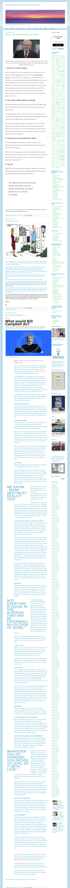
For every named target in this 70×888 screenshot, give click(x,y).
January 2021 (54, 564)
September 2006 (55, 795)
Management (54, 115)
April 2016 (54, 640)
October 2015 (54, 649)
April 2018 (54, 607)
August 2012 (54, 702)
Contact (29, 28)
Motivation (57, 120)
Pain (60, 124)
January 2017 (54, 629)
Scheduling (53, 145)
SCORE (54, 323)
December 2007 (55, 774)
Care (52, 66)
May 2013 (54, 688)
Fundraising (62, 98)
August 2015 (54, 651)
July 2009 (53, 752)
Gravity (53, 102)
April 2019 (54, 595)
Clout (60, 70)
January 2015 (54, 662)
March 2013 (54, 692)
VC (64, 162)
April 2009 (54, 757)
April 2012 (54, 709)
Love (61, 114)
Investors (53, 109)
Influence (63, 106)
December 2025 (55, 492)
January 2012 (54, 713)
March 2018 (54, 609)
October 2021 (54, 549)
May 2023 (54, 526)
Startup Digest (56, 194)
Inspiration (54, 107)
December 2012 (55, 696)
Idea (52, 106)
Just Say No (62, 110)
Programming (57, 136)
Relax (52, 141)
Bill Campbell (62, 59)
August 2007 (54, 779)
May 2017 (54, 623)
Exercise (53, 90)
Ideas (55, 106)
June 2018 (54, 604)
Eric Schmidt (17, 854)
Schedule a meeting (37, 28)
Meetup (54, 312)
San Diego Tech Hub (57, 181)
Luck (64, 114)
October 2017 (54, 617)
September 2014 (55, 668)
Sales (59, 144)
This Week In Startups (57, 199)
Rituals (61, 142)
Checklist (53, 70)
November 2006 (55, 791)
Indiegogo (55, 258)
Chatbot (53, 68)
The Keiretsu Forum (57, 267)
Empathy (59, 86)
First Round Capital (57, 255)
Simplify (63, 146)
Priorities (63, 131)
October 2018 (54, 599)
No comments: (19, 215)
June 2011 (54, 723)
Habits (57, 102)
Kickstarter (55, 260)
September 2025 (55, 493)
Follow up (63, 97)
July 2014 (53, 671)
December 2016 (55, 631)
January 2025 (54, 504)
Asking (59, 58)
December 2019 (55, 584)
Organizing (56, 124)
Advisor (63, 55)
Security (63, 145)
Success (53, 154)
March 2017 (54, 626)
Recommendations (55, 140)
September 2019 (55, 589)
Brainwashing (54, 63)
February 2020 (55, 581)
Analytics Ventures (56, 247)
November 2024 (55, 507)
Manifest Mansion (56, 208)
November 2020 (55, 567)
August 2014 (54, 670)
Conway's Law (62, 77)
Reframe (63, 140)
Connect (54, 183)
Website (61, 164)
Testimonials (55, 158)
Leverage (53, 114)
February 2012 (55, 712)
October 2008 (54, 763)
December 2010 (55, 732)
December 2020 (55, 565)
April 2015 (54, 657)
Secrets (60, 145)
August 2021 (54, 553)
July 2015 (53, 653)
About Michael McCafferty (61, 812)
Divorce (55, 84)
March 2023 (54, 528)
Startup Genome (54, 151)
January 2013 (54, 695)
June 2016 (54, 637)
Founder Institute (56, 184)
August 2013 (54, 685)
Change (63, 67)
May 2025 (54, 500)
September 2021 (55, 551)
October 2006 (54, 793)
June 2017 (54, 621)
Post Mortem (58, 131)
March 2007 (54, 785)
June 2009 (54, 754)
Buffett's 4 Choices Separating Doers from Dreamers (22, 34)
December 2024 (55, 506)
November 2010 (55, 734)
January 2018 (54, 612)
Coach (63, 70)
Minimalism (58, 119)
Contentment (54, 76)
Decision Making (57, 81)
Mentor (57, 118)
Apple (56, 58)
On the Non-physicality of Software (60, 823)
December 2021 (55, 546)
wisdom (63, 166)
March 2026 (54, 487)
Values (57, 162)
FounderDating (56, 236)
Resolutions (59, 141)
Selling (53, 146)
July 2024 (53, 510)
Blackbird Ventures (56, 253)
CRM (64, 79)
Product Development (57, 133)
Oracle (53, 124)
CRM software (54, 80)
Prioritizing (53, 132)
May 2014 (54, 674)
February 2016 (55, 643)
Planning (53, 128)
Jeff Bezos (54, 110)
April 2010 (54, 743)
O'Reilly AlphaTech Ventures (58, 261)
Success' (57, 154)
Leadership (54, 113)
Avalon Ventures (56, 252)
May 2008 (54, 768)
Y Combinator (55, 270)
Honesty (63, 105)
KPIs (60, 111)
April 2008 (54, 770)
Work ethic (55, 167)
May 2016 (54, 638)
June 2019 (54, 592)
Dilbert (53, 84)
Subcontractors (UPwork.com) (56, 238)
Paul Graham (55, 193)
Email (56, 86)
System (59, 155)
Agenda (57, 57)
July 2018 (53, 603)
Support (53, 155)
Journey (58, 110)
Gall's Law (54, 99)
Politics (53, 129)
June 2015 (54, 654)
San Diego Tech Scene (57, 310)
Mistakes (53, 120)
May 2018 (54, 606)
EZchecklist (54, 91)
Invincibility (57, 109)
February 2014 (55, 679)
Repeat (55, 141)
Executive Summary (60, 89)
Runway (53, 144)
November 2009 (55, 749)
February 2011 (55, 729)
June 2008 (54, 766)
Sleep (53, 147)
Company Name (62, 72)
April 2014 (54, 676)
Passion (63, 124)
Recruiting (60, 140)
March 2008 (54, 771)
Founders (53, 98)
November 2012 (55, 698)
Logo (59, 114)
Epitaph (57, 88)
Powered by (58, 48)
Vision (59, 163)
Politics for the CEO (11, 221)
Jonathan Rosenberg (20, 863)
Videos (56, 163)
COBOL (53, 71)
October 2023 (54, 520)
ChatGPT (58, 68)
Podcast (56, 128)
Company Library (55, 72)
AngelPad (55, 250)
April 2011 (54, 726)
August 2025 (54, 495)
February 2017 (55, 628)
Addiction (56, 55)
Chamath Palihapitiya (57, 67)
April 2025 (54, 501)
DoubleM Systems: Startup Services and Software (22, 5)
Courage (60, 79)
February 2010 (55, 746)
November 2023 (55, 518)
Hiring (64, 104)
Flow (56, 97)
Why (57, 166)
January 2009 (54, 760)
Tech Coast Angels (56, 265)
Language (63, 111)
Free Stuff (11, 28)
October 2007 (54, 777)
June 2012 (54, 706)
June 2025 (54, 498)
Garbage (57, 99)
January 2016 (54, 645)
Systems (63, 155)
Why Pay (59, 166)
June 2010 (54, 740)
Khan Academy (56, 189)
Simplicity (59, 146)
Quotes (63, 138)
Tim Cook (63, 158)
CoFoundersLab (56, 234)
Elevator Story (59, 85)
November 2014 (55, 665)
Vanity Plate (61, 162)
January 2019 (54, 598)
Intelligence (58, 107)
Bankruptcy (53, 59)
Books (57, 62)
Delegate (63, 81)
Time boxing (56, 159)
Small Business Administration (56, 321)
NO (56, 123)
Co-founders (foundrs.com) (58, 277)
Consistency (58, 75)
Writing (58, 167)
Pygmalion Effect (61, 137)
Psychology (63, 136)
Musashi (61, 120)
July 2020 (53, 573)
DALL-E (53, 81)
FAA (52, 94)
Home (60, 105)
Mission (63, 119)
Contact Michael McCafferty (60, 801)
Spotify (53, 150)
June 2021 (54, 556)
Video (53, 163)
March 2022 (54, 542)
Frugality (57, 98)
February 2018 (55, 610)
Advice (60, 55)
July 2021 (53, 554)
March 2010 (54, 745)
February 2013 (55, 693)
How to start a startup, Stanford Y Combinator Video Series (59, 179)
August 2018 (54, 601)
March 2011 (54, 727)
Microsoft (53, 119)
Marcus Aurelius (61, 115)
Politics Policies (11, 309)
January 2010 (54, 748)
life (55, 114)
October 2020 (54, 568)
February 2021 (55, 562)
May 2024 (54, 514)
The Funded (55, 198)
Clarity (57, 70)
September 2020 (55, 570)
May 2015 (54, 656)
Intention (63, 107)
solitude (63, 149)
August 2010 (54, 738)
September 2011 (55, 718)
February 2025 (55, 503)
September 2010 (55, 737)
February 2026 (55, 489)
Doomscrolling (62, 84)
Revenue (53, 142)
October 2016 (54, 632)
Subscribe (58, 45)
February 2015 (55, 660)
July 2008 (53, 765)
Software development (58, 149)
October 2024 (54, 509)
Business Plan (54, 64)
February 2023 (55, 529)
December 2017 (55, 614)
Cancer (63, 64)
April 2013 (54, 690)
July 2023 (53, 523)
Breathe (60, 63)
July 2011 (53, 721)
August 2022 (54, 537)
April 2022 (54, 540)
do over (58, 84)
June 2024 (54, 512)
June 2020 (54, 574)
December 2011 (55, 715)
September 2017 (55, 618)
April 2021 (54, 559)
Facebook (56, 94)
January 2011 (54, 731)
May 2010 (54, 741)
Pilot (57, 127)
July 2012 (53, 704)
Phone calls (54, 127)
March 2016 (54, 642)
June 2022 (54, 539)
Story (57, 153)
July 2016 (53, 635)
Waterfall (58, 164)
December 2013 (55, 682)
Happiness (53, 104)
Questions (54, 138)
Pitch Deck (62, 127)
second (57, 145)
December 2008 (55, 762)
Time (52, 159)
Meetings (53, 118)
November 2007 (55, 776)
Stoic (55, 153)
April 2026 (54, 486)
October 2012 (54, 699)
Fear (64, 94)
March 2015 (54, 659)
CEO (60, 66)
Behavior (57, 59)
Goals (63, 99)
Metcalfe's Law (62, 118)
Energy (63, 86)
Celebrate (57, 66)
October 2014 (54, 667)
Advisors (53, 57)
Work (52, 167)
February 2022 (55, 543)
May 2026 (54, 484)
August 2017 (54, 620)
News (54, 123)
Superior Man (62, 154)
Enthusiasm (53, 88)
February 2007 (55, 787)
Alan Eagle (17, 870)
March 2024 (54, 515)
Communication (61, 71)
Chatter (63, 68)
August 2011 (54, 720)
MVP (64, 120)
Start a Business (57, 150)
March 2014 (54, 678)
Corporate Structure (55, 79)
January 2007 (54, 788)
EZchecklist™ (54, 93)
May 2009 (54, 756)
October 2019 (54, 587)
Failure (60, 94)
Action (53, 55)
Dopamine (53, 85)
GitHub (61, 99)
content (63, 75)
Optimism (63, 123)
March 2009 (54, 759)
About (5, 28)
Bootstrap (63, 62)
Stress (63, 153)
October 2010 (54, 735)
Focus (59, 97)
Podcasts (60, 128)
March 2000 (54, 796)
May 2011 (54, 724)
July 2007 (53, 781)
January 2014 (54, 681)
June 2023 (54, 525)
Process (56, 132)
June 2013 (54, 687)
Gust (54, 256)
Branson (57, 63)
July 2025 (53, 496)
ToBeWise (62, 159)
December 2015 (55, 646)
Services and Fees (20, 28)
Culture (58, 80)
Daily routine (62, 80)
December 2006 (55, 790)
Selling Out (56, 146)
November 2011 (55, 717)
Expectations (62, 90)
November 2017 (55, 615)
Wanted (55, 164)
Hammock (63, 102)
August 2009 (54, 751)
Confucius (53, 75)
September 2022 (55, 535)
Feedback (53, 95)
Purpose (53, 137)
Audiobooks (63, 58)
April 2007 (54, 784)
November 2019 (55, 585)
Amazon (63, 57)
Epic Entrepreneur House (58, 206)
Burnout (63, 63)
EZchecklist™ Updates (61, 93)
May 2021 (54, 557)
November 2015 (55, 648)
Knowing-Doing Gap (55, 111)
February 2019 (55, 596)
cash (54, 66)
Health (57, 104)
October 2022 (54, 534)
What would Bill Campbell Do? (15, 315)
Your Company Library (57, 233)
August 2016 (54, 634)
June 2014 (54, 673)
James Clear (62, 109)
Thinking (59, 158)
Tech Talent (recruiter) (57, 240)
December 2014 (55, 663)
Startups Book (59, 151)
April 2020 (54, 578)
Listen (57, 114)
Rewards (57, 142)
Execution (53, 89)
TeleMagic (62, 157)
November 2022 (55, 532)
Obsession (59, 123)
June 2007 (54, 782)
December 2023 (55, 517)
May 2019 (54, 593)
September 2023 (55, 521)
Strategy (60, 153)
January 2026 (54, 490)
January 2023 (54, 531)
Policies (63, 128)
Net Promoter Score (55, 122)
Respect (63, 141)
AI (59, 57)
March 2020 (54, 579)
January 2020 (54, 582)
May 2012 (54, 707)
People (56, 125)
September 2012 (55, 701)
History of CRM (55, 105)
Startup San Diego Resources (56, 176)
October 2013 (54, 684)
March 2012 (54, 710)
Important (58, 106)
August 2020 (54, 571)
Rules (64, 142)
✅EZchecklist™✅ (49, 28)
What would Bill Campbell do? (19, 322)
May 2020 (54, 576)
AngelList (55, 249)
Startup (63, 150)
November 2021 (55, 548)
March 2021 (54, 560)
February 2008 (55, 773)
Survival (56, 155)
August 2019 (54, 590)
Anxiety (53, 58)
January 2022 (54, 545)
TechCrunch (55, 196)
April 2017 (54, 624)
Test (52, 158)
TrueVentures (55, 268)
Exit (57, 90)
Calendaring (60, 64)
